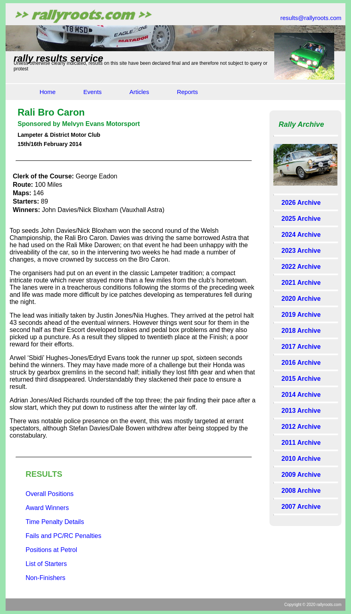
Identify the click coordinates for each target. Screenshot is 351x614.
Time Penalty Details (55, 521)
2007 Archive (301, 506)
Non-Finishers (46, 577)
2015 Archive (301, 378)
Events (92, 91)
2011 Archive (301, 442)
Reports (187, 91)
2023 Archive (301, 250)
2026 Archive (301, 202)
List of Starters (46, 563)
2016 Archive (301, 362)
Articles (139, 91)
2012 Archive (301, 426)
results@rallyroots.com (310, 17)
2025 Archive (301, 218)
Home (48, 91)
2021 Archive (301, 282)
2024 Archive (301, 234)
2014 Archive (301, 394)
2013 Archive (301, 410)
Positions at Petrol (51, 549)
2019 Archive (301, 314)
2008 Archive (301, 490)
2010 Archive (301, 458)
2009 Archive (301, 474)
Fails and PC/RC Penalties (63, 535)
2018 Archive (301, 330)
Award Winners (47, 507)
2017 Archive (301, 346)
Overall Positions (50, 493)
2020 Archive (301, 298)
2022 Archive (301, 266)
